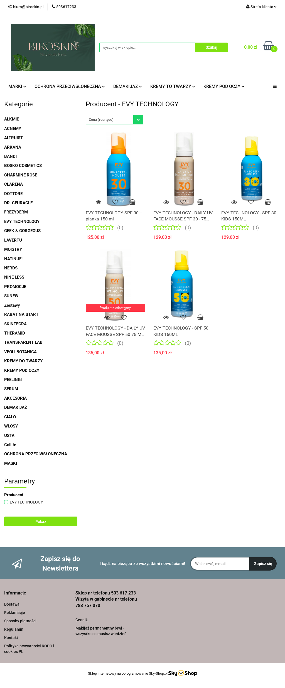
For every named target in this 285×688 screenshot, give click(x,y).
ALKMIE (11, 119)
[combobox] (114, 119)
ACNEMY (12, 128)
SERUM (11, 388)
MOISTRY (13, 249)
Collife (10, 444)
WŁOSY (11, 426)
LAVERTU (13, 240)
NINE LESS (14, 277)
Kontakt (11, 637)
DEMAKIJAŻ (127, 86)
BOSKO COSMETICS (23, 165)
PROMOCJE (15, 286)
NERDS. (11, 268)
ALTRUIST (13, 137)
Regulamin (13, 629)
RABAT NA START (21, 314)
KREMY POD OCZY (223, 86)
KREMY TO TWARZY (172, 86)
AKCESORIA (15, 398)
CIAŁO (10, 416)
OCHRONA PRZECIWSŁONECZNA (70, 86)
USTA (9, 435)
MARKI (17, 86)
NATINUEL (14, 258)
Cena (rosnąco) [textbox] (101, 119)
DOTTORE (13, 193)
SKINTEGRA (15, 323)
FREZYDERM (16, 212)
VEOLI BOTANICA (20, 351)
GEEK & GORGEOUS (22, 230)
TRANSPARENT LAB (23, 342)
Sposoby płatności (20, 621)
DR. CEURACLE (18, 202)
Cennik (81, 620)
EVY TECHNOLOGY (22, 221)
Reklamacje (14, 612)
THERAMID (14, 333)
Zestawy (12, 305)
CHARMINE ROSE (20, 175)
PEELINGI (13, 379)
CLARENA (13, 184)
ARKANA (12, 147)
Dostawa (11, 604)
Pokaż (40, 521)
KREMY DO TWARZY (23, 360)
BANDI (10, 156)
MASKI (10, 463)
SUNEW (11, 295)
